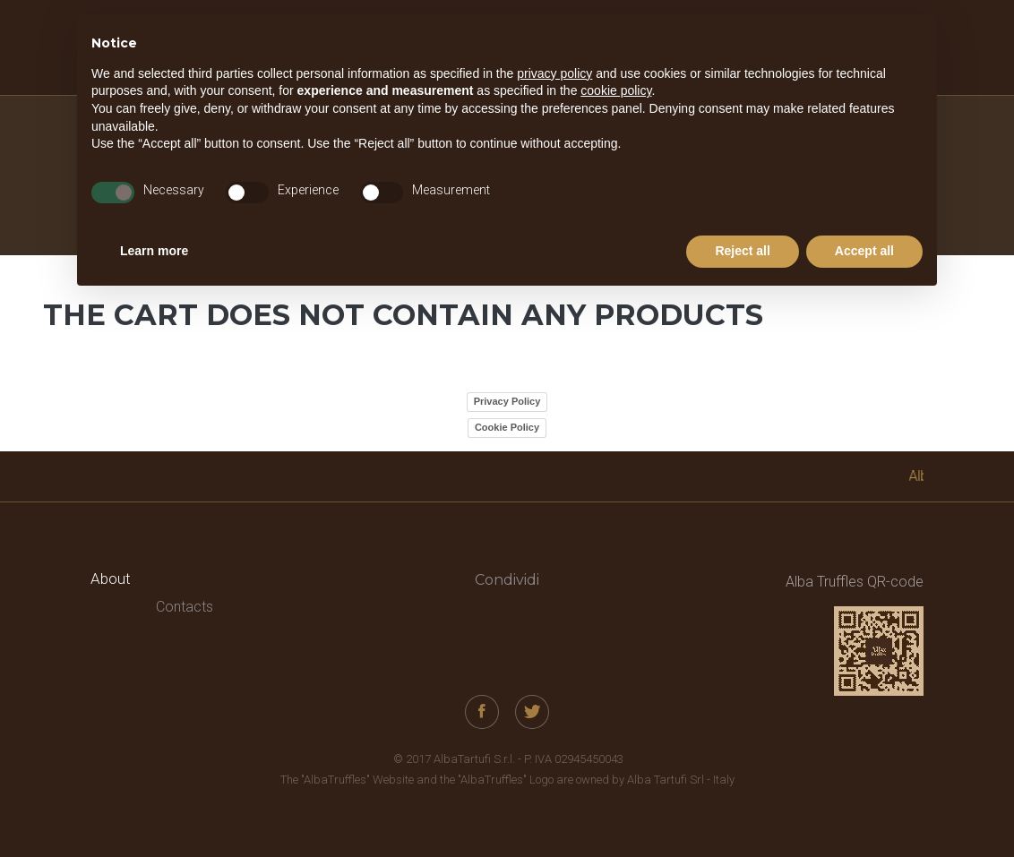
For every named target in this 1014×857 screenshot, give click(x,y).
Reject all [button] (742, 251)
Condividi (507, 579)
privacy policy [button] (554, 73)
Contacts (184, 606)
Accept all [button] (864, 251)
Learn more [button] (154, 251)
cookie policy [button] (615, 90)
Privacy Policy (507, 401)
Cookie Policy (507, 427)
